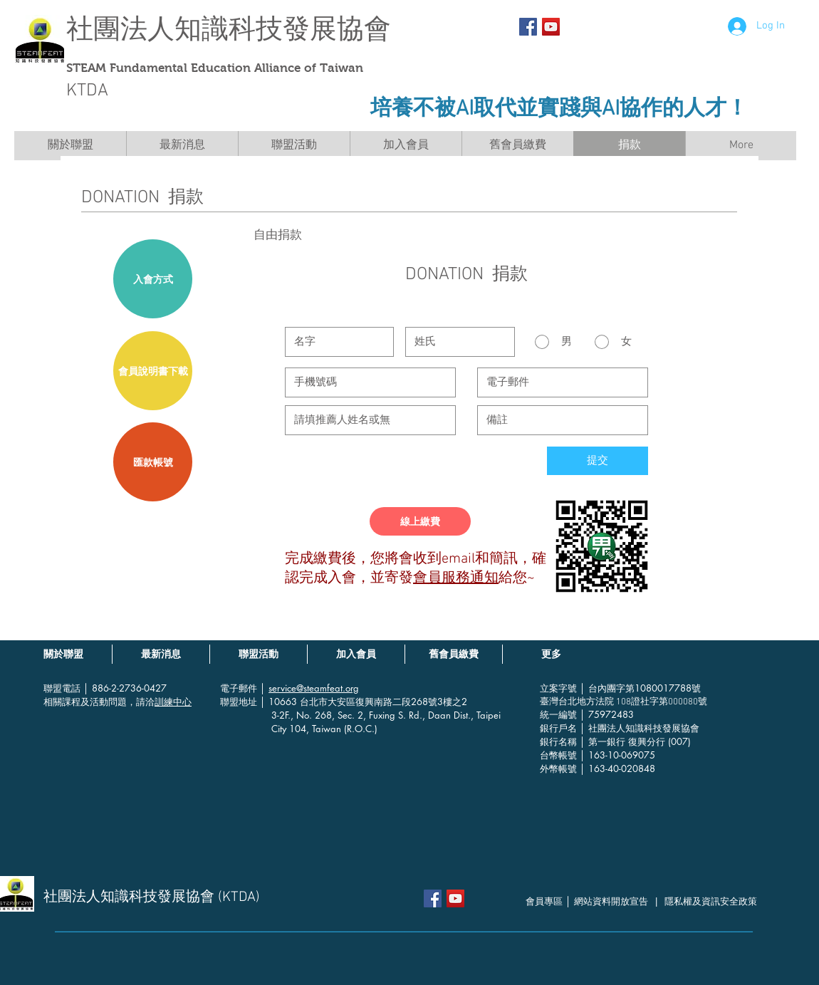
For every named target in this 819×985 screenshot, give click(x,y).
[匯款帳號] (152, 461)
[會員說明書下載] (152, 370)
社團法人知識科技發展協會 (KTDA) (151, 897)
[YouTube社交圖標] (551, 27)
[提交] (597, 461)
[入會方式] (152, 278)
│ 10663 (280, 701)
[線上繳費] (420, 521)
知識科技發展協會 (282, 29)
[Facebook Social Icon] (528, 27)
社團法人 (120, 29)
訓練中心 (173, 701)
